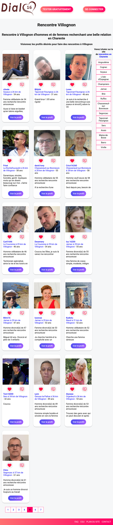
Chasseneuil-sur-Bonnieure (103, 106)
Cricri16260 (71, 165)
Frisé (5, 165)
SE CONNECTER (94, 9)
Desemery (39, 241)
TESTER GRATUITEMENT (57, 9)
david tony (39, 165)
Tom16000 (8, 394)
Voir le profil (15, 117)
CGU (82, 522)
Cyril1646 (7, 241)
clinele (6, 89)
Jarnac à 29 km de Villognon (74, 245)
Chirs (5, 470)
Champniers (103, 84)
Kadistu (69, 318)
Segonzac (103, 113)
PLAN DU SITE (93, 522)
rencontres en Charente (104, 55)
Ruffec (104, 98)
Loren (68, 89)
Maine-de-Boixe (103, 136)
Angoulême (103, 62)
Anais (103, 130)
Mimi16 (6, 318)
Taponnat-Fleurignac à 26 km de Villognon (46, 93)
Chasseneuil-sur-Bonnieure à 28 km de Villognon (47, 169)
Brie (103, 94)
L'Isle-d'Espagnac (103, 78)
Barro (103, 142)
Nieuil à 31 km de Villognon (74, 321)
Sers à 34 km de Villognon (15, 396)
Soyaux (103, 72)
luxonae (38, 318)
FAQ (76, 522)
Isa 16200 (70, 241)
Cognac (103, 67)
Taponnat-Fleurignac (103, 119)
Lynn (37, 394)
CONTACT (106, 522)
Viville (103, 147)
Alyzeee (69, 394)
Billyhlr (38, 89)
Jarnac (103, 89)
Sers (104, 125)
